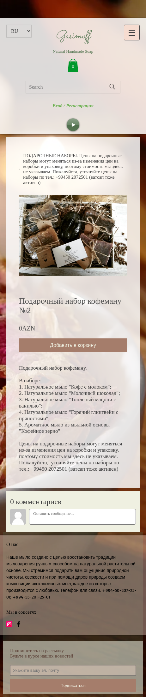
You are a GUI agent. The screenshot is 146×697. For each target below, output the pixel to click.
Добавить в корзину (73, 345)
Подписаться (73, 685)
